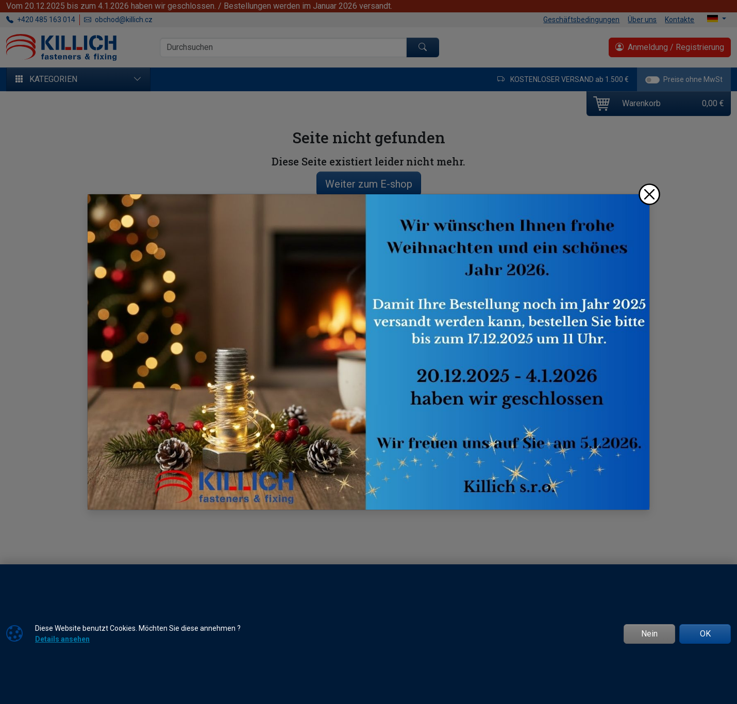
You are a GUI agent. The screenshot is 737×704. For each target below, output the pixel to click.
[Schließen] (649, 194)
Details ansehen (62, 639)
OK (705, 634)
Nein (649, 634)
